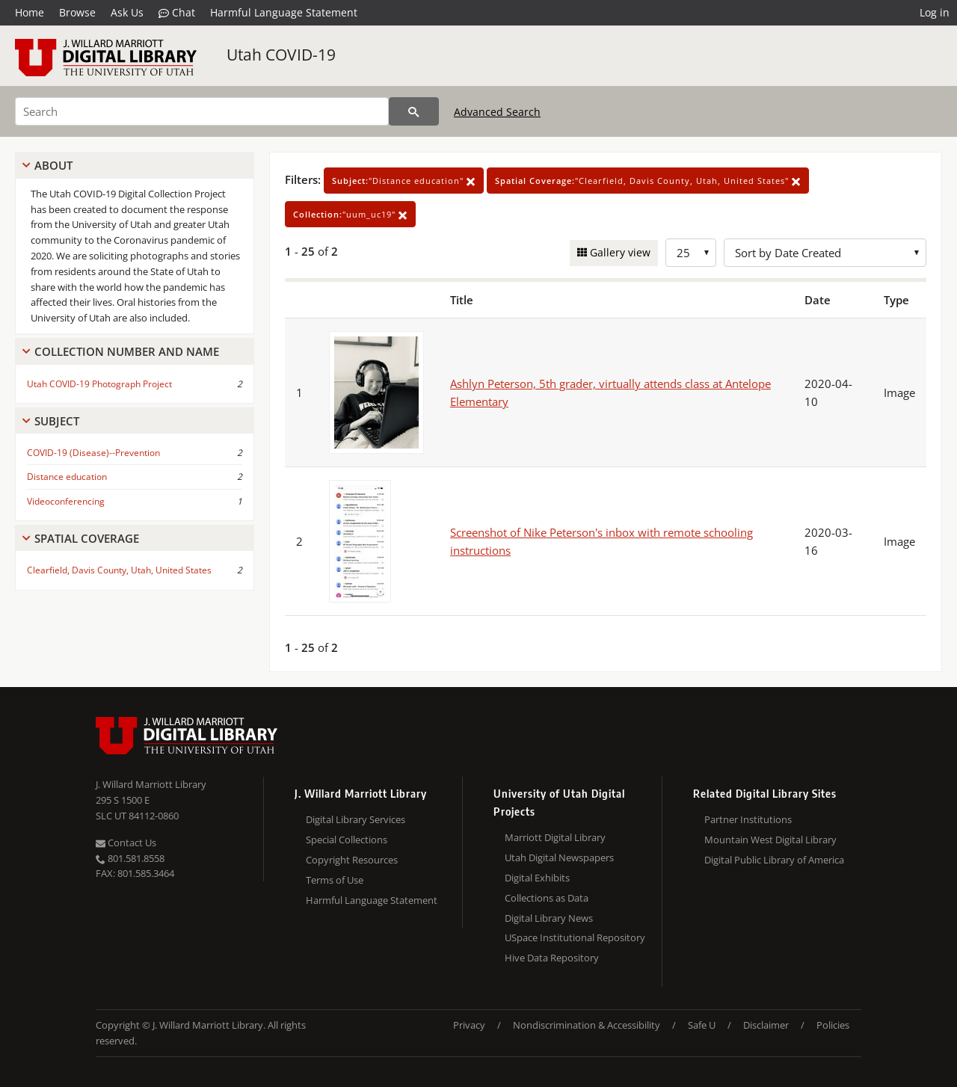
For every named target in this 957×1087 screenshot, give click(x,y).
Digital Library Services (355, 819)
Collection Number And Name (126, 351)
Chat (177, 12)
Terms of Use (334, 880)
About (53, 165)
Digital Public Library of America (774, 859)
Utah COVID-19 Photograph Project (99, 384)
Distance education (67, 476)
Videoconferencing (66, 501)
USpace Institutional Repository (575, 937)
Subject (56, 420)
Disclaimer (766, 1025)
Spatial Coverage (86, 538)
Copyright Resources (352, 859)
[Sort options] (825, 252)
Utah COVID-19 (281, 54)
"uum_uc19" (350, 214)
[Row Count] (690, 252)
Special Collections (346, 839)
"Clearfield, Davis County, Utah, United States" (648, 180)
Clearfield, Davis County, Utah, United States (119, 570)
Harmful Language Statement (283, 12)
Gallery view (618, 252)
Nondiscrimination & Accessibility (586, 1025)
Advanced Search (497, 112)
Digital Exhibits (537, 877)
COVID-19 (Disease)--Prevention (93, 452)
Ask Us (127, 12)
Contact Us (126, 842)
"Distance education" (404, 180)
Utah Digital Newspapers (559, 857)
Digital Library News (549, 918)
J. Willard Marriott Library (151, 784)
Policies (832, 1025)
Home (29, 12)
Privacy (469, 1025)
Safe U (702, 1025)
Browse (77, 12)
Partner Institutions (748, 819)
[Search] (202, 111)
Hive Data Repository (552, 957)
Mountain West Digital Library (770, 839)
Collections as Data (546, 898)
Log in (935, 12)
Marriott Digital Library (555, 837)
